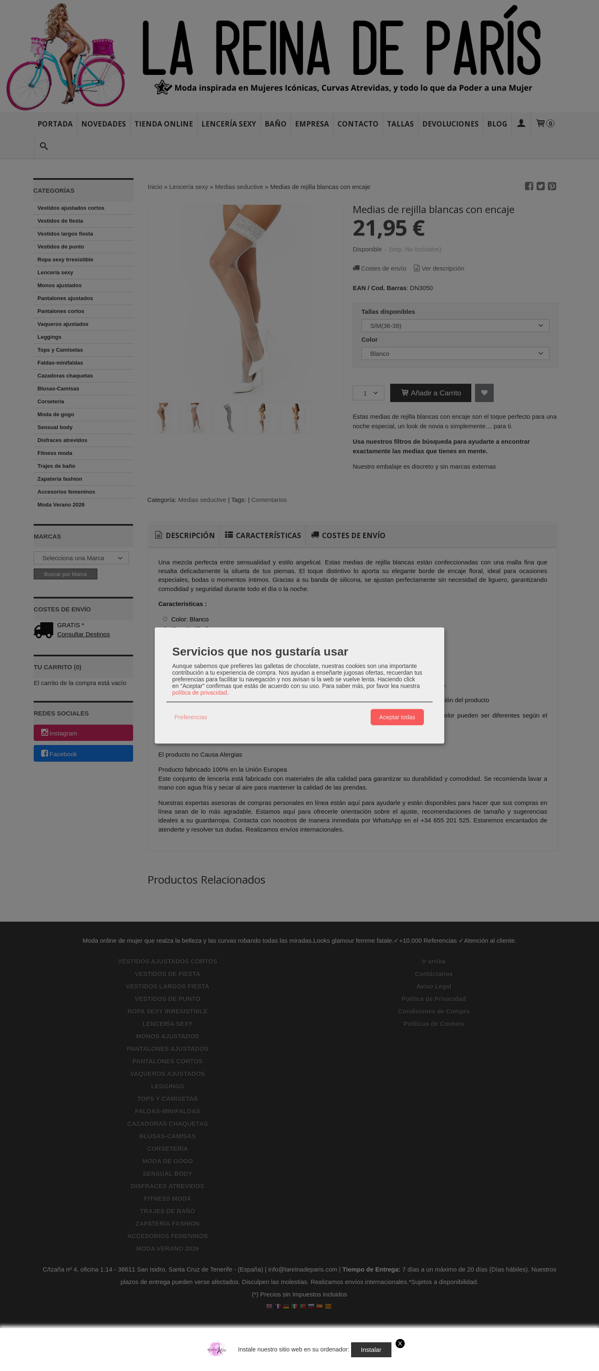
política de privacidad (199, 692)
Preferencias (191, 717)
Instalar (371, 1349)
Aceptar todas (397, 717)
